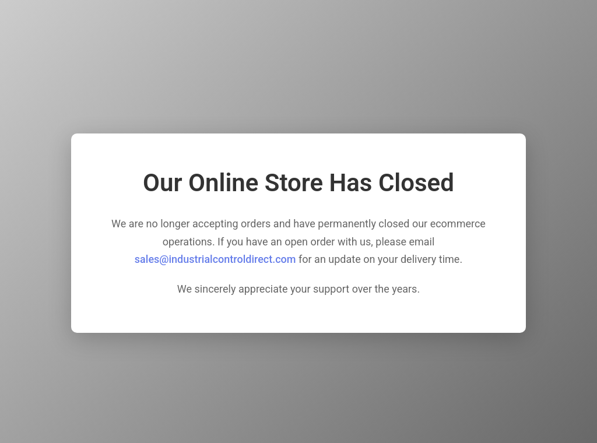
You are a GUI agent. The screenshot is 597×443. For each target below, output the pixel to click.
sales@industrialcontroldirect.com (215, 259)
